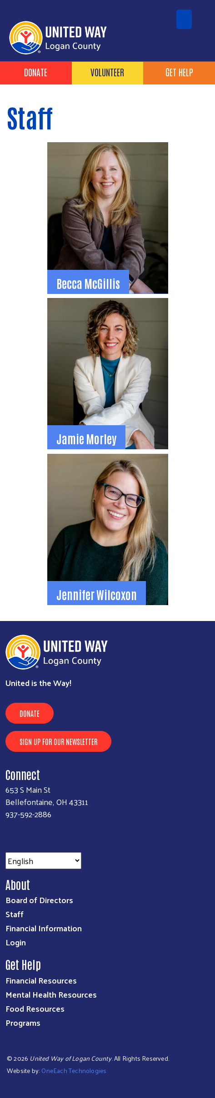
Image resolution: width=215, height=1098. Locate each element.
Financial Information (43, 928)
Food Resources (35, 1008)
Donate (35, 72)
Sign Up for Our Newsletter (58, 741)
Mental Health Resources (51, 994)
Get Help (179, 72)
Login (15, 942)
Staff (14, 914)
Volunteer (107, 72)
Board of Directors (39, 900)
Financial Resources (41, 980)
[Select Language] (43, 860)
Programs (22, 1022)
